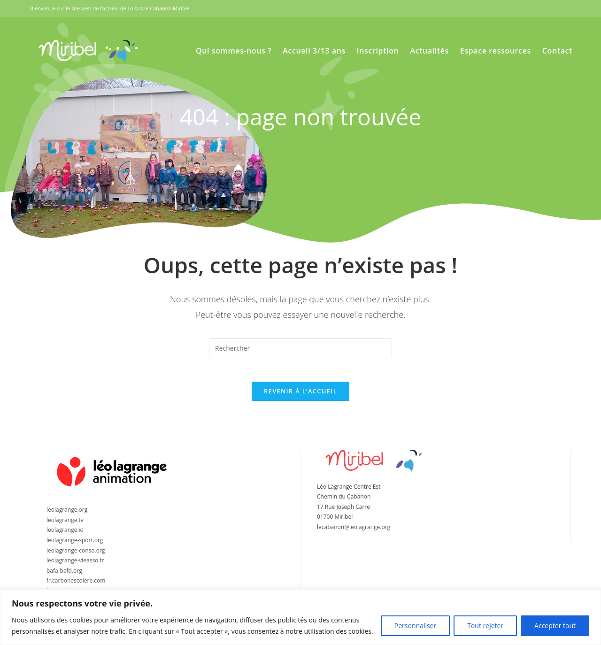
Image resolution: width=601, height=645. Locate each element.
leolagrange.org (66, 514)
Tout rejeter (485, 625)
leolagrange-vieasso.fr (75, 565)
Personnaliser (415, 625)
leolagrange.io (65, 534)
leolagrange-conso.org (75, 555)
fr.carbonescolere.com (75, 585)
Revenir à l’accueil (300, 395)
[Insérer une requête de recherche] (300, 347)
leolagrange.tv (65, 524)
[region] (300, 617)
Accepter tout (555, 625)
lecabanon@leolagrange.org (353, 532)
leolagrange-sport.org (74, 545)
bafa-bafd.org (64, 575)
